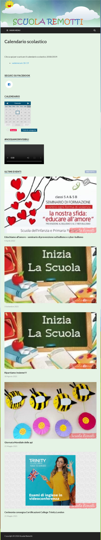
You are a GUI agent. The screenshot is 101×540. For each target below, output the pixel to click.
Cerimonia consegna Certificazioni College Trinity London (34, 512)
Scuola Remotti (26, 536)
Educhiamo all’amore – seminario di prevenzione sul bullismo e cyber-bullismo (43, 237)
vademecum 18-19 (20, 63)
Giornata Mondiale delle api (18, 442)
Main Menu (14, 30)
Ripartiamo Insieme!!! (15, 372)
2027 (27, 125)
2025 (8, 125)
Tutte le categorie (29, 130)
